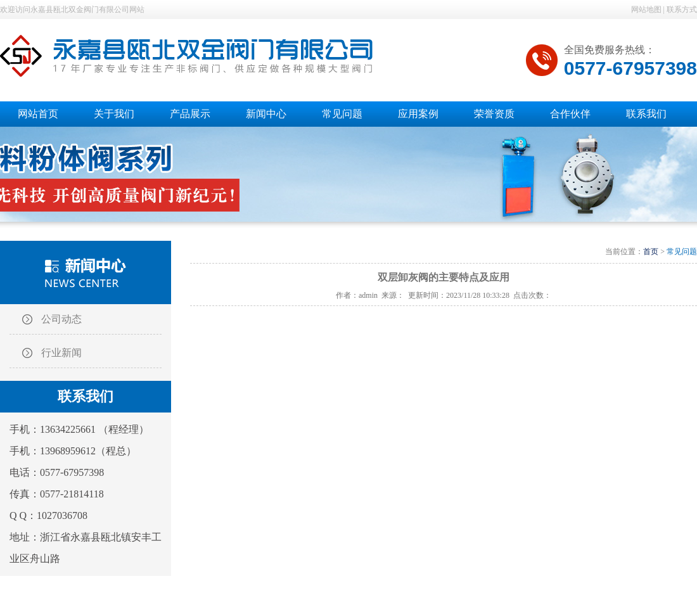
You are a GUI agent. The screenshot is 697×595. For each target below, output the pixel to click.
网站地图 (646, 9)
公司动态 (61, 319)
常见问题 (682, 251)
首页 (650, 251)
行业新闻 (61, 352)
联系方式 (682, 9)
